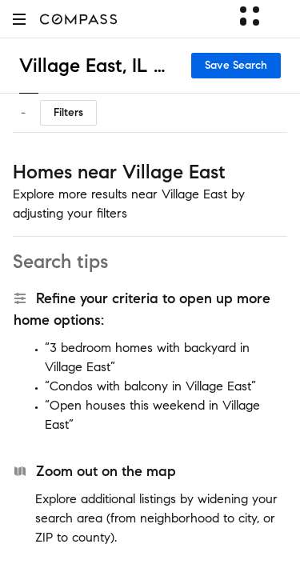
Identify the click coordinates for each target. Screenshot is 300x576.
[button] (19, 19)
